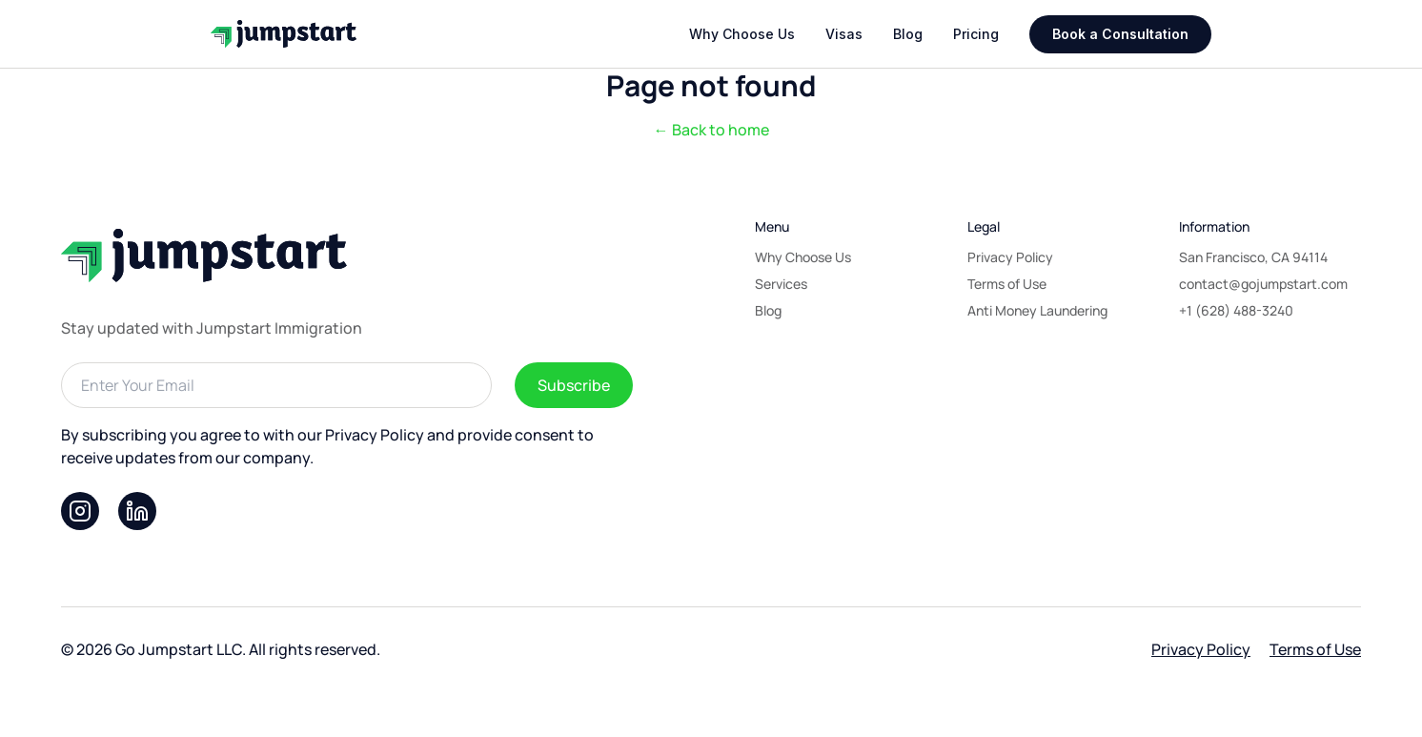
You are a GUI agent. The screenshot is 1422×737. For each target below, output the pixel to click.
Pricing (976, 34)
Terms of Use (1315, 649)
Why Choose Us (742, 34)
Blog (908, 34)
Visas (844, 34)
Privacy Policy (1200, 649)
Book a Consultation (1120, 34)
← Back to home (711, 129)
